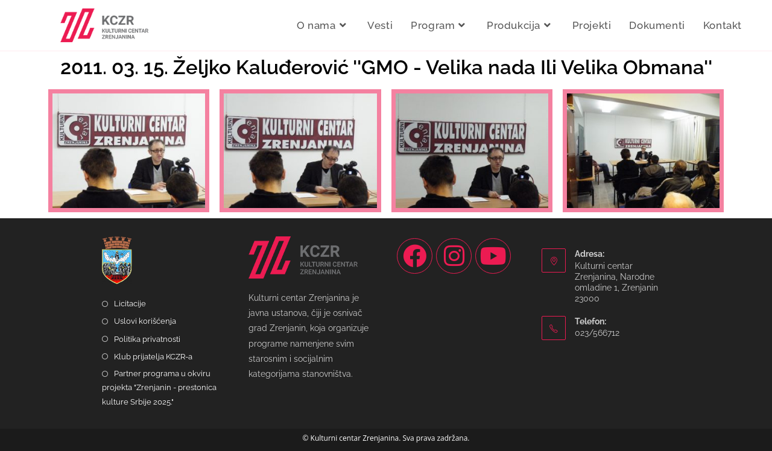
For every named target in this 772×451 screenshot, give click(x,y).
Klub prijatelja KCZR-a (153, 356)
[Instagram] (454, 256)
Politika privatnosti (147, 339)
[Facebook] (414, 256)
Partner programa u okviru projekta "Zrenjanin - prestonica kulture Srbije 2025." (159, 387)
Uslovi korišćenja (145, 321)
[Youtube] (493, 256)
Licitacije (130, 303)
